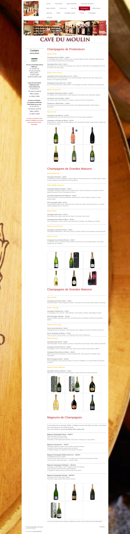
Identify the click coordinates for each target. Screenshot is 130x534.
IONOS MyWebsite (37, 531)
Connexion (102, 526)
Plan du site (40, 526)
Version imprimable (31, 526)
